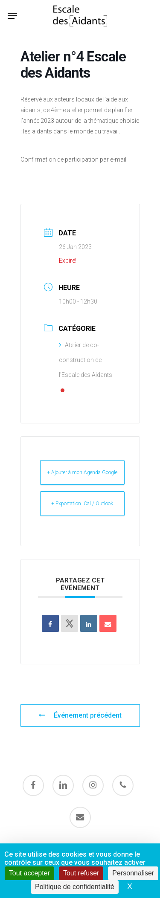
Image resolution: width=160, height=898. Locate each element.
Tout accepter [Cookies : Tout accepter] (29, 873)
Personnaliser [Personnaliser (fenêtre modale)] (133, 873)
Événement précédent (80, 715)
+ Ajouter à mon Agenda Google (82, 472)
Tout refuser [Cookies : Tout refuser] (81, 873)
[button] (12, 16)
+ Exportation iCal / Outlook (82, 504)
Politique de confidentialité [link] (74, 886)
